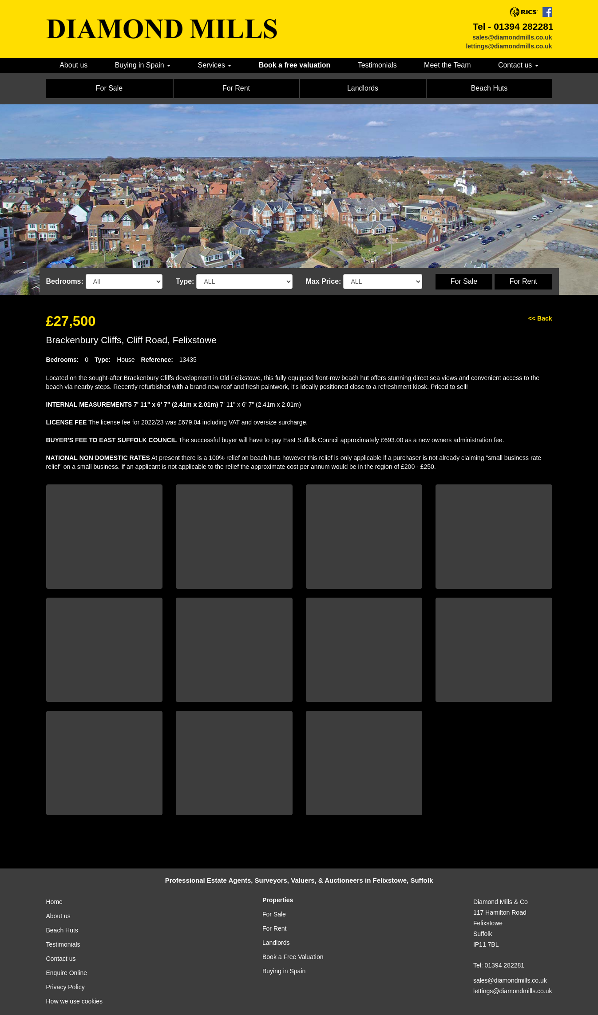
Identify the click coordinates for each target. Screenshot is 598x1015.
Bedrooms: (64, 281)
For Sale (464, 281)
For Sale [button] (109, 88)
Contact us (61, 958)
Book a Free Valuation (293, 956)
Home (54, 901)
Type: (185, 281)
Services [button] (215, 65)
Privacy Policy (65, 987)
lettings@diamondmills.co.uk (509, 46)
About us (73, 65)
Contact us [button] (518, 65)
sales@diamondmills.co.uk (512, 37)
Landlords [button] (362, 88)
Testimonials (377, 65)
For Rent (523, 281)
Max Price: (323, 281)
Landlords (276, 942)
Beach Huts (62, 930)
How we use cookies (74, 1001)
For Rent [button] (236, 88)
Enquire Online (66, 972)
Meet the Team (447, 65)
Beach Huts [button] (489, 88)
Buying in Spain (283, 971)
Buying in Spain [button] (143, 65)
